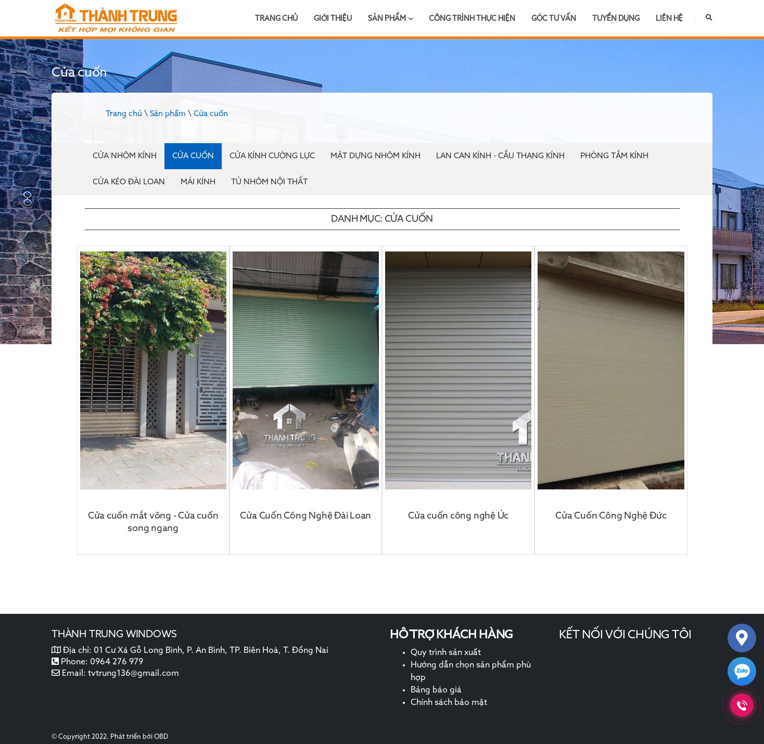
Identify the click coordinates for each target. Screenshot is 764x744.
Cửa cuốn (211, 114)
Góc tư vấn (553, 18)
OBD (161, 737)
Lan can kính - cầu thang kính (500, 156)
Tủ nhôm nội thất (269, 182)
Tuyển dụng (616, 18)
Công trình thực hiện (472, 18)
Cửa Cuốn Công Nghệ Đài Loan (305, 516)
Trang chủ (276, 18)
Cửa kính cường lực (272, 156)
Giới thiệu (333, 18)
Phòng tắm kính (614, 156)
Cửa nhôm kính (125, 156)
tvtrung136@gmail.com (133, 674)
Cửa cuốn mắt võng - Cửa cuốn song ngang (153, 522)
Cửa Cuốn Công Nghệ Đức (610, 516)
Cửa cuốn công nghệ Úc (458, 516)
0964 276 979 (116, 662)
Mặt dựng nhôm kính (375, 156)
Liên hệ (669, 18)
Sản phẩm (390, 18)
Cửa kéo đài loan (129, 182)
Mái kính (198, 182)
